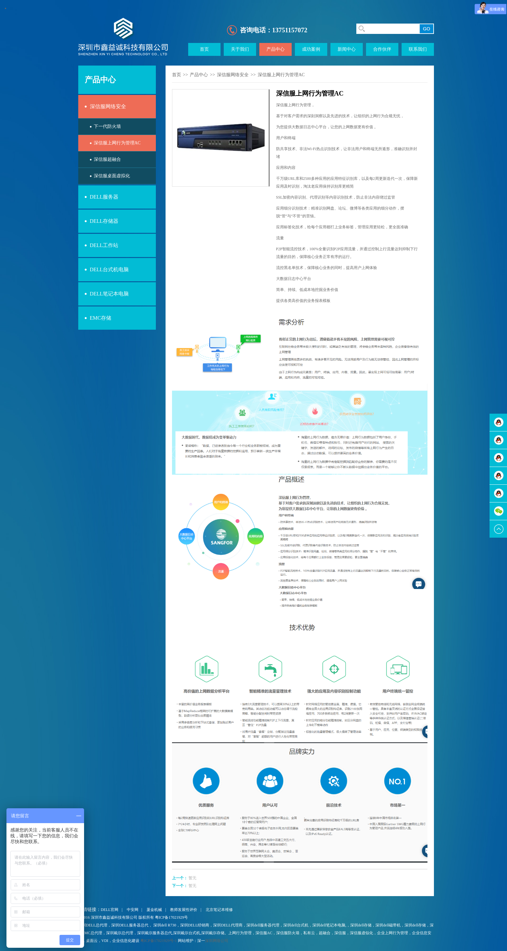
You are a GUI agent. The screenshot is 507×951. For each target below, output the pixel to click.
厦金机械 (154, 909)
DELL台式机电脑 (109, 269)
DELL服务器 (104, 197)
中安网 (132, 909)
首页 (204, 49)
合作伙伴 (382, 49)
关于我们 (240, 49)
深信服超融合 (107, 159)
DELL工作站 (104, 245)
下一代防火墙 (107, 126)
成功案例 (311, 49)
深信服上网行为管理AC (117, 142)
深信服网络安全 (108, 106)
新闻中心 (347, 49)
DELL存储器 (104, 221)
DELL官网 (110, 909)
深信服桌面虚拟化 (112, 175)
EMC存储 (101, 318)
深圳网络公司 (216, 940)
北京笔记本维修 (219, 909)
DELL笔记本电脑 (109, 293)
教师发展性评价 (183, 909)
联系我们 (418, 49)
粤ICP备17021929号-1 (158, 940)
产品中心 (275, 49)
